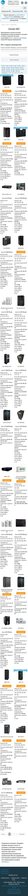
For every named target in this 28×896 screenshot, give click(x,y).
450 (1, 430)
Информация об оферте (14, 889)
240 (26, 690)
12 (16, 147)
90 (25, 256)
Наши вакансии (5, 873)
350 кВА (8, 69)
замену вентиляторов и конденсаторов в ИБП (13, 17)
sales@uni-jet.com (13, 875)
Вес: (15, 123)
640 (15, 694)
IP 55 (22, 73)
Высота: (16, 119)
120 (3, 95)
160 (5, 95)
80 (16, 150)
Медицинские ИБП (6, 11)
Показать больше (14, 55)
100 (1, 95)
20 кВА (10, 66)
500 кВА (17, 69)
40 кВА (19, 66)
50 (25, 147)
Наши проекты (4, 870)
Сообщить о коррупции (14, 892)
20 (20, 147)
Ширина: (16, 118)
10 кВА (3, 66)
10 (15, 147)
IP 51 (12, 73)
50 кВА (23, 66)
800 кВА (8, 71)
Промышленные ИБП (17, 11)
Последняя (21, 834)
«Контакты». (5, 862)
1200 (8, 430)
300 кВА (3, 69)
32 (16, 316)
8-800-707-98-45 (5, 878)
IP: (0, 123)
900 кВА (13, 71)
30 (21, 147)
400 (3, 97)
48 (18, 316)
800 (10, 97)
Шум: (1, 121)
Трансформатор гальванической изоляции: (20, 156)
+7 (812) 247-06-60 (15, 878)
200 (8, 95)
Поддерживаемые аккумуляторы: (4, 115)
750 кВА (3, 71)
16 (15, 316)
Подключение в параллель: (6, 118)
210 (22, 597)
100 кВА (3, 67)
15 (18, 147)
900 (6, 430)
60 (1, 147)
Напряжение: (3, 108)
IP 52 (15, 73)
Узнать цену (7, 91)
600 (8, 97)
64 (20, 316)
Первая (3, 834)
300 (1, 97)
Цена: (16, 91)
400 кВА (13, 69)
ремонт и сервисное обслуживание (17, 38)
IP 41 (10, 73)
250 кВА (21, 67)
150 (7, 147)
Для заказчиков (5, 871)
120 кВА (8, 67)
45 (6, 690)
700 (20, 747)
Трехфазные (4, 73)
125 (21, 150)
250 (10, 95)
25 (9, 484)
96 (22, 316)
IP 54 (18, 73)
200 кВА (17, 67)
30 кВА (15, 66)
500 (6, 97)
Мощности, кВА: (3, 93)
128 (17, 318)
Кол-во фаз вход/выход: (5, 99)
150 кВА (12, 67)
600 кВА (22, 69)
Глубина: (16, 121)
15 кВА (6, 66)
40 (23, 147)
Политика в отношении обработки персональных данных (14, 886)
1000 (18, 488)
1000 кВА (17, 71)
